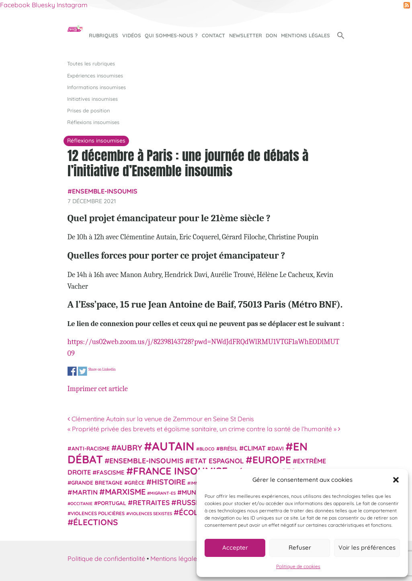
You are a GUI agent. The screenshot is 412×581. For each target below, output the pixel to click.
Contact (213, 35)
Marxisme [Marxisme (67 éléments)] (125, 492)
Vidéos (131, 35)
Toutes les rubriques (91, 63)
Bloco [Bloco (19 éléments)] (207, 449)
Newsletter (245, 35)
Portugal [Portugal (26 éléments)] (112, 503)
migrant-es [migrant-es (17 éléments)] (163, 493)
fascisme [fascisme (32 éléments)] (110, 472)
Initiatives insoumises (92, 99)
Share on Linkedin (101, 369)
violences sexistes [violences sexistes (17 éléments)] (150, 513)
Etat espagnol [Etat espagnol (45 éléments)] (217, 461)
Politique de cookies (298, 566)
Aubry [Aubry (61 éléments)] (129, 448)
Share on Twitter (82, 371)
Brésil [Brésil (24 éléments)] (229, 448)
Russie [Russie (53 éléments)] (189, 502)
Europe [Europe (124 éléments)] (271, 459)
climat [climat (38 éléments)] (255, 448)
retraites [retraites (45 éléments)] (151, 502)
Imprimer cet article (98, 388)
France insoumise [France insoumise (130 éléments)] (180, 471)
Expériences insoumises (95, 75)
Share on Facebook (72, 371)
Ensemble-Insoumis (104, 191)
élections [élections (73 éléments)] (95, 522)
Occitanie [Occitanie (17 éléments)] (81, 503)
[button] (396, 480)
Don (271, 35)
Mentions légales (305, 35)
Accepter (235, 547)
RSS (407, 5)
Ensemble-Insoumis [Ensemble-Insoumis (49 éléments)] (146, 460)
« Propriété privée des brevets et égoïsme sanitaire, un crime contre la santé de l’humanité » (204, 429)
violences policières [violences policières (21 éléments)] (98, 513)
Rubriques (103, 35)
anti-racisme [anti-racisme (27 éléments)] (91, 448)
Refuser (300, 547)
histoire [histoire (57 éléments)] (169, 482)
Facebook (15, 5)
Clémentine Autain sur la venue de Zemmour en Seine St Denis (161, 419)
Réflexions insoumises (93, 122)
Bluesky (43, 5)
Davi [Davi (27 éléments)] (277, 448)
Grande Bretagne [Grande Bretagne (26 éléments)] (97, 482)
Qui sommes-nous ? (171, 35)
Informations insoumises (96, 87)
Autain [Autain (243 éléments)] (173, 446)
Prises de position (88, 110)
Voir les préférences (367, 547)
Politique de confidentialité (106, 558)
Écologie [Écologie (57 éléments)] (197, 512)
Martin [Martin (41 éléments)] (85, 492)
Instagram (72, 5)
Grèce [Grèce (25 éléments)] (136, 482)
